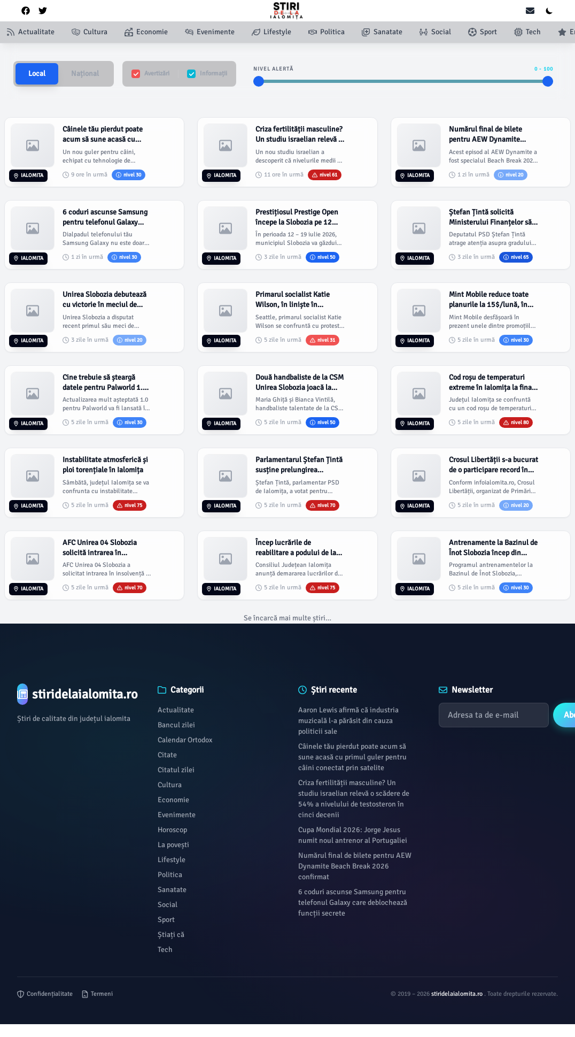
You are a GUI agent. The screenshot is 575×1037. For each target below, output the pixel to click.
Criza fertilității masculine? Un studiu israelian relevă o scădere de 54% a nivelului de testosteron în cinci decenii (353, 798)
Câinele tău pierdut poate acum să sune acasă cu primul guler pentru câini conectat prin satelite (352, 757)
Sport (166, 919)
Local (36, 73)
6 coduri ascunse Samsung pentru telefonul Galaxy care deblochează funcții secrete (352, 902)
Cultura (170, 784)
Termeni (97, 994)
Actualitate (176, 710)
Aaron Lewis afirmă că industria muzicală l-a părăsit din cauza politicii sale (348, 720)
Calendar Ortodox (185, 739)
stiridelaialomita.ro (457, 994)
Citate (167, 754)
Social (167, 904)
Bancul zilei (176, 724)
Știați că (171, 934)
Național (85, 73)
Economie (173, 799)
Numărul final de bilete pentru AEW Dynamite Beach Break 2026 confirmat (354, 866)
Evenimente (177, 814)
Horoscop (172, 829)
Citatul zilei (176, 769)
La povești (173, 844)
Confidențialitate (45, 994)
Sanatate (172, 889)
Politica (170, 874)
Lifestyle (171, 859)
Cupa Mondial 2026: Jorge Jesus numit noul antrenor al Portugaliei (352, 835)
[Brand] (76, 694)
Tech (165, 949)
